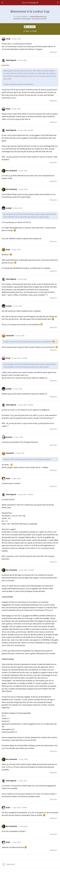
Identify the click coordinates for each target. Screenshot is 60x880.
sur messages (30, 2)
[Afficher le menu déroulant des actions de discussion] (57, 2)
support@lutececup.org (38, 16)
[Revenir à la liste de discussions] (2, 2)
